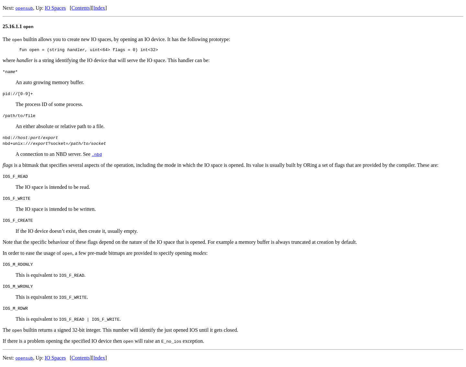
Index (99, 8)
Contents (81, 8)
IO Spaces (55, 8)
